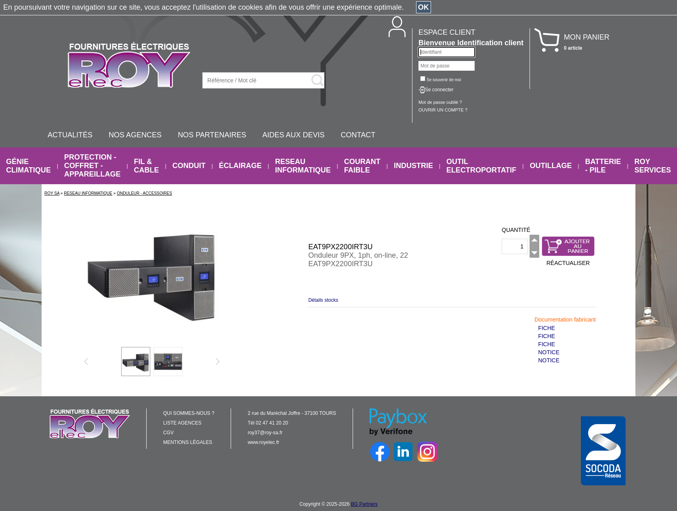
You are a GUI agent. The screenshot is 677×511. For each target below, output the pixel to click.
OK (423, 7)
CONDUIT (189, 166)
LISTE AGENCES (182, 423)
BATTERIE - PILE (603, 166)
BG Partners (364, 504)
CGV (168, 432)
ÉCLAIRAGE (240, 166)
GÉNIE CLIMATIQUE (28, 166)
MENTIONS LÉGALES (187, 442)
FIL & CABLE (146, 166)
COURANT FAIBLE (362, 166)
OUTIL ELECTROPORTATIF (481, 166)
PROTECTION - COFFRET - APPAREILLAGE (92, 165)
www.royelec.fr (263, 442)
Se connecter (439, 90)
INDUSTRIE (413, 166)
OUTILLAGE (551, 166)
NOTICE (548, 352)
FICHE (546, 328)
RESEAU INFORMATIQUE (303, 166)
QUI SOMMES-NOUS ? (188, 413)
